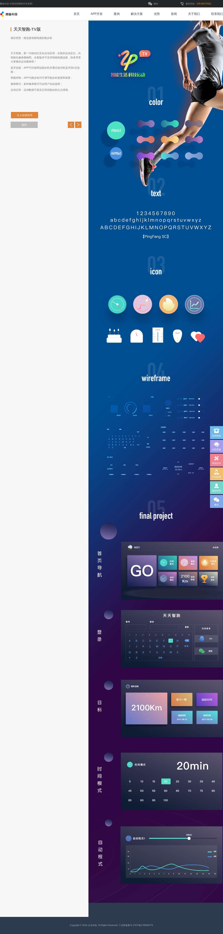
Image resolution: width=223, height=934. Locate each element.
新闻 (174, 13)
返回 (24, 124)
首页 (77, 13)
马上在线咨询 (26, 115)
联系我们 (217, 13)
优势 (157, 13)
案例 (117, 13)
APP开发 (97, 13)
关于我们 (194, 13)
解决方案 (137, 13)
